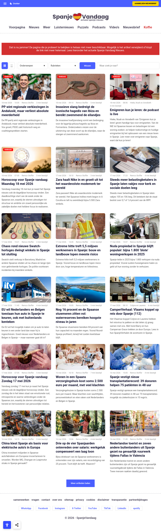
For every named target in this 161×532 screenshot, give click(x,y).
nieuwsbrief (131, 27)
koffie (148, 27)
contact (46, 499)
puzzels (83, 27)
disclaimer (103, 499)
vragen (35, 499)
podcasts (99, 27)
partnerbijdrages (138, 499)
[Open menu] (5, 3)
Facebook (43, 508)
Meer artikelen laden (80, 483)
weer (46, 27)
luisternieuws (64, 27)
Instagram (60, 508)
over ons (57, 499)
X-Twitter (76, 508)
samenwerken (21, 499)
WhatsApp (26, 508)
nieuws (34, 27)
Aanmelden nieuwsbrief (145, 4)
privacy (80, 499)
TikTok (107, 508)
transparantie (119, 499)
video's (114, 27)
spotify (136, 508)
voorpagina (17, 27)
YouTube (92, 508)
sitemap (69, 499)
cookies (90, 499)
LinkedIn (122, 508)
